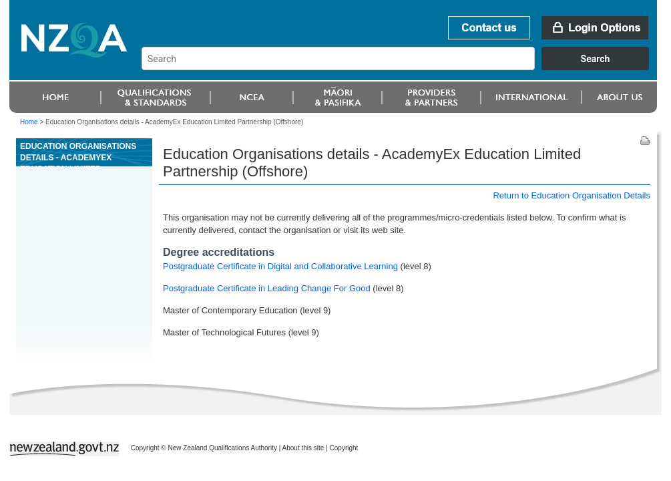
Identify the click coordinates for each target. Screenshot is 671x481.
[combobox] (401, 66)
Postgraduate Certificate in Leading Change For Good (267, 288)
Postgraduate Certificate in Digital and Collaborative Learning (282, 266)
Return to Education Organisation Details (571, 195)
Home (29, 122)
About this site (303, 448)
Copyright (344, 448)
